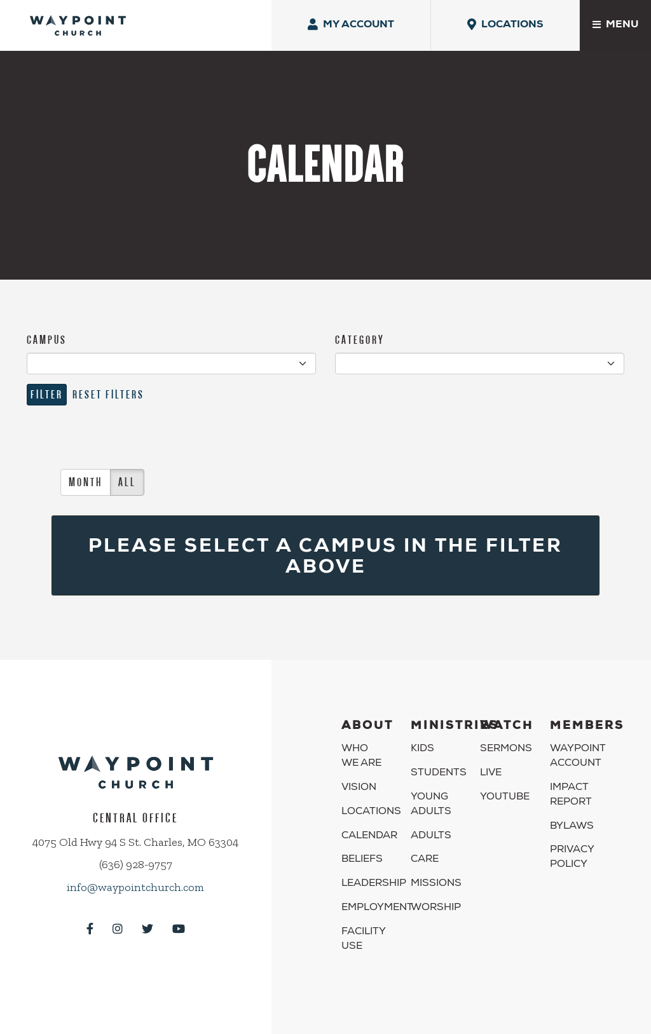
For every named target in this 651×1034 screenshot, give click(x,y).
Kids (422, 749)
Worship (436, 908)
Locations (371, 812)
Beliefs (362, 860)
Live (491, 773)
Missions (436, 884)
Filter (47, 394)
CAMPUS (47, 339)
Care (425, 860)
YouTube (505, 798)
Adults (431, 836)
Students (439, 773)
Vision (358, 788)
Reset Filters (108, 394)
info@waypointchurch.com (135, 887)
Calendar (369, 836)
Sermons (506, 749)
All (127, 482)
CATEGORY (360, 339)
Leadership (373, 884)
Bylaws (572, 827)
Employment (377, 908)
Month (85, 482)
